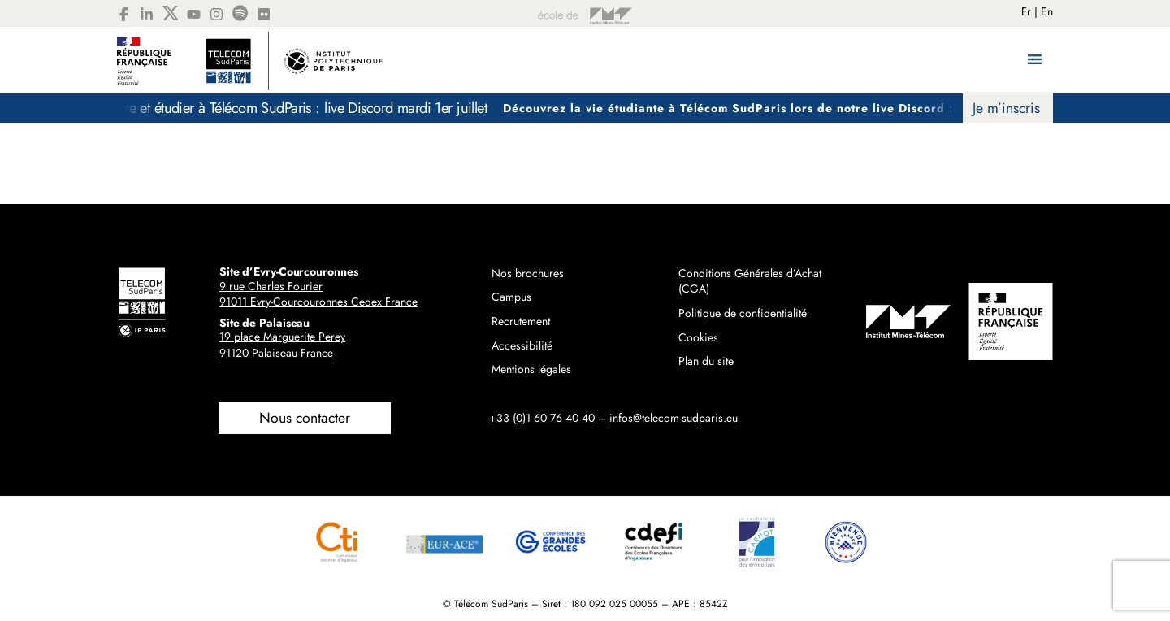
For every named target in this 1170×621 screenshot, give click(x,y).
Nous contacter (304, 417)
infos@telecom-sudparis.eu (673, 418)
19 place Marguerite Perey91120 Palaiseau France (282, 344)
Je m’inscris (1006, 108)
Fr (1026, 11)
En (1047, 11)
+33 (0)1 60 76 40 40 (542, 418)
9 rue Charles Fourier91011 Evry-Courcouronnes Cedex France (318, 294)
